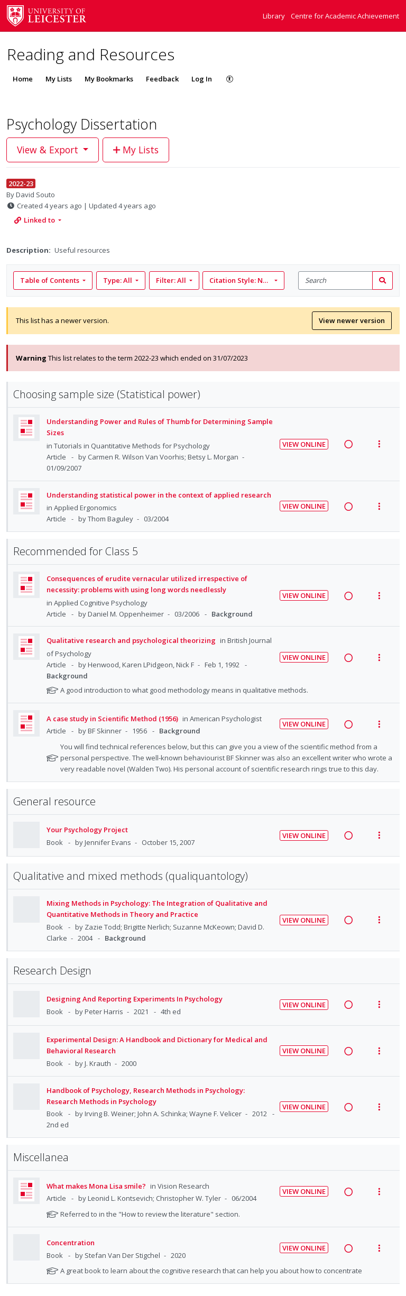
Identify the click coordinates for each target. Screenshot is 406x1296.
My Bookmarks (109, 79)
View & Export (49, 149)
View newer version (352, 320)
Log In (201, 79)
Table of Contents (50, 280)
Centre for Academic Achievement (345, 16)
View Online (304, 444)
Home (23, 79)
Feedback (162, 79)
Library (275, 16)
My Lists (58, 79)
